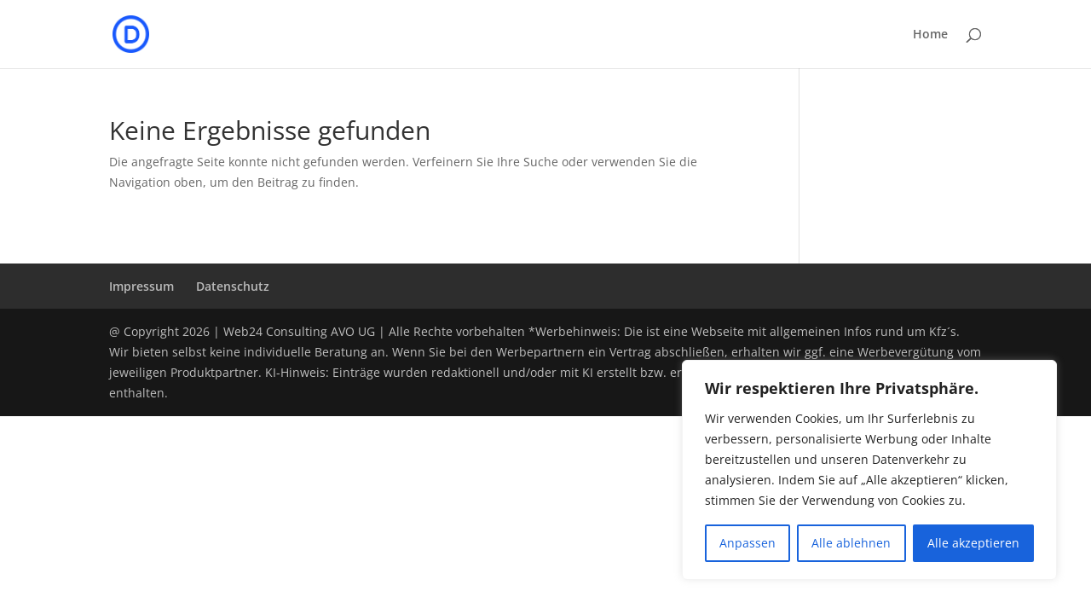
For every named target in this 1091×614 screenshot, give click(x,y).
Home (930, 35)
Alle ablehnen (851, 543)
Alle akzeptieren (973, 543)
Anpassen (747, 543)
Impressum (141, 286)
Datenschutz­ (232, 286)
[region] (869, 470)
